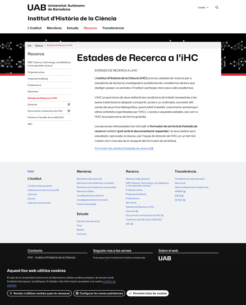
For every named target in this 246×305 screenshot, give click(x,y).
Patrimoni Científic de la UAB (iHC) (46, 117)
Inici (31, 172)
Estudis (73, 28)
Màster (80, 230)
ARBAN (181, 192)
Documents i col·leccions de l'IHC (49, 111)
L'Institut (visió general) (40, 186)
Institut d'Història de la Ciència (73, 18)
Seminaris (33, 92)
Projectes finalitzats (38, 79)
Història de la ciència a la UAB (43, 190)
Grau (79, 225)
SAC (30, 124)
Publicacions (34, 85)
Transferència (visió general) (189, 179)
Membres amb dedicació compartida (96, 187)
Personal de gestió (86, 204)
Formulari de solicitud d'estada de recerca (122, 148)
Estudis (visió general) (88, 221)
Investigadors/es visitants (90, 196)
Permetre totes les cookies (147, 293)
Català (203, 8)
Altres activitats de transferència (191, 187)
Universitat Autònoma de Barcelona (57, 7)
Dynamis (49, 105)
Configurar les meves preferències (99, 293)
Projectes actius (36, 72)
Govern (31, 199)
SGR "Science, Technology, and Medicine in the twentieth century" (49, 64)
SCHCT (181, 200)
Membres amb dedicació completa (95, 183)
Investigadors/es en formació (92, 200)
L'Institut (35, 28)
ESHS (180, 196)
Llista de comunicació (39, 203)
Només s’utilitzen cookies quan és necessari (39, 293)
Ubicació (32, 194)
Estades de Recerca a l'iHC (42, 98)
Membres (54, 28)
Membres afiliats (85, 191)
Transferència (113, 28)
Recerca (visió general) (138, 179)
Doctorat (81, 234)
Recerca (90, 28)
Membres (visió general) (89, 179)
